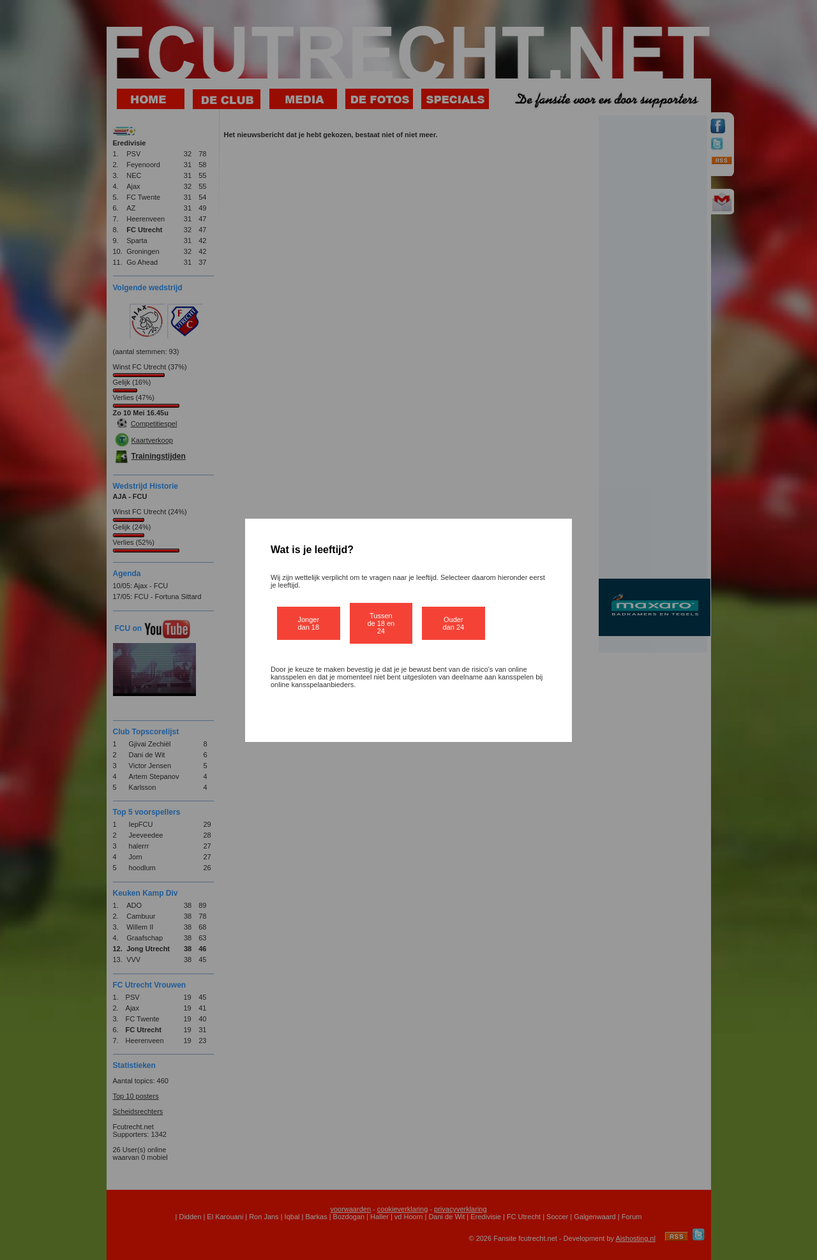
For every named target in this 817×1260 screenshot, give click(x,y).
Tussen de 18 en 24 (380, 623)
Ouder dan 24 (454, 623)
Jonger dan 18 (308, 623)
